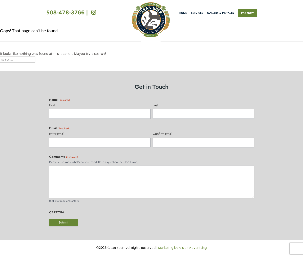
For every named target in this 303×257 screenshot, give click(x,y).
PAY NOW (247, 13)
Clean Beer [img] (151, 19)
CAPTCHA (56, 212)
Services (197, 13)
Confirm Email (162, 134)
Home (183, 13)
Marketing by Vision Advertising (182, 248)
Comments (63, 157)
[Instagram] (92, 12)
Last (155, 105)
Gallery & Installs (220, 13)
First (52, 105)
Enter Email (56, 134)
